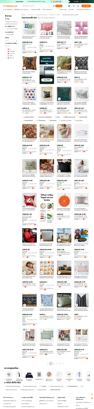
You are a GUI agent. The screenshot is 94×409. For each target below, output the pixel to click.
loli (81, 386)
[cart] (74, 6)
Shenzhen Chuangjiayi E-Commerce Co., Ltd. (29, 223)
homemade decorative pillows (12, 386)
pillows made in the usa (11, 389)
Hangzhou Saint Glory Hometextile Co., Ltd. (81, 150)
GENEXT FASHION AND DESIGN (47, 353)
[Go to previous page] (47, 363)
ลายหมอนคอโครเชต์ (28, 120)
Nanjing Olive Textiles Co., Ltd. (29, 323)
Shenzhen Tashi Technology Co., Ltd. (29, 255)
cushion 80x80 (78, 120)
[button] (54, 6)
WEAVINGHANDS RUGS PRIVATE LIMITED (47, 317)
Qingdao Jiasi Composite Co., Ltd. (64, 47)
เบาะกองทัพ (43, 386)
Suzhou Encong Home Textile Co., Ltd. (29, 355)
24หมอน (57, 117)
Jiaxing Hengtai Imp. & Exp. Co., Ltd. (47, 152)
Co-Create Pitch (7, 403)
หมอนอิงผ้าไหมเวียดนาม (28, 117)
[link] (92, 394)
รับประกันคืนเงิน (25, 403)
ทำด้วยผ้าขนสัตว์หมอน (71, 386)
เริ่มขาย (78, 405)
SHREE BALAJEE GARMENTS (64, 317)
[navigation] (12, 189)
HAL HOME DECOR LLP (28, 111)
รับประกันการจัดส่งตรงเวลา (28, 406)
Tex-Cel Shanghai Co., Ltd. (80, 186)
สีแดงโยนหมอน (52, 120)
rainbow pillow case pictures (27, 389)
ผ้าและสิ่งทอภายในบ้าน (41, 14)
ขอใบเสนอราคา (43, 403)
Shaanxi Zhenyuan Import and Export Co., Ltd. (64, 154)
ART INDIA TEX (77, 317)
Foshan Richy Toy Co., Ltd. (63, 217)
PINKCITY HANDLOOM (62, 111)
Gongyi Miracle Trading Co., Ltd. (81, 255)
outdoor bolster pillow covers (56, 386)
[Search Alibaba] (36, 6)
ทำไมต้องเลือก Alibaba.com (9, 400)
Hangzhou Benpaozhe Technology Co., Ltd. (47, 186)
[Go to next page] (63, 363)
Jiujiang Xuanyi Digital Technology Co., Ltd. (64, 254)
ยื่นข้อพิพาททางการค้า (63, 406)
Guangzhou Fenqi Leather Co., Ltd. (81, 357)
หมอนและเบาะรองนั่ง (55, 14)
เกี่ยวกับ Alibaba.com (8, 397)
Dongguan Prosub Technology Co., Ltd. (29, 51)
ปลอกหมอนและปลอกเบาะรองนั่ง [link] (70, 14)
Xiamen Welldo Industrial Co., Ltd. (64, 80)
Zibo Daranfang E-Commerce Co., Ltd (81, 217)
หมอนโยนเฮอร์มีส (82, 117)
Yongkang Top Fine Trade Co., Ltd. (29, 82)
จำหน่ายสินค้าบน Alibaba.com (83, 402)
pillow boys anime (41, 389)
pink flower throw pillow (65, 120)
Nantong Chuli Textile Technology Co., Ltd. (81, 111)
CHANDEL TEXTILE (79, 80)
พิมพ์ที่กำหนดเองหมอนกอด (69, 117)
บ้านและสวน (30, 14)
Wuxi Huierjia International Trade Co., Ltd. (47, 49)
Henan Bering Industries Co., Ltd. (47, 255)
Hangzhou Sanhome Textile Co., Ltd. (29, 186)
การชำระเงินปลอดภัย (26, 400)
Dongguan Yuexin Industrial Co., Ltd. (64, 188)
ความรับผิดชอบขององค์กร (9, 406)
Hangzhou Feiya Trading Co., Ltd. (47, 288)
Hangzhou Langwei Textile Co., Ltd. (29, 285)
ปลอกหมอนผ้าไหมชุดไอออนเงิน (44, 117)
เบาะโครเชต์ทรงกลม (41, 120)
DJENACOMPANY (78, 45)
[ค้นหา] (58, 6)
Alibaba (23, 14)
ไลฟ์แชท (60, 403)
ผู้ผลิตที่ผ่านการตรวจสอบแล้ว (46, 400)
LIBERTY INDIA (60, 353)
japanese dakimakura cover (30, 386)
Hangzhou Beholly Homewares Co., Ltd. (29, 151)
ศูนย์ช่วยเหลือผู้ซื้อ (62, 400)
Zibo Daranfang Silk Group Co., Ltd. (81, 285)
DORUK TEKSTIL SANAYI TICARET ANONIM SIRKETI (47, 111)
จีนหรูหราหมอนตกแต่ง (54, 389)
